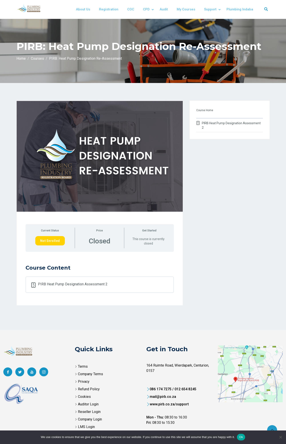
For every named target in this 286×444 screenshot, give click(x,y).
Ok (241, 437)
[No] (280, 437)
